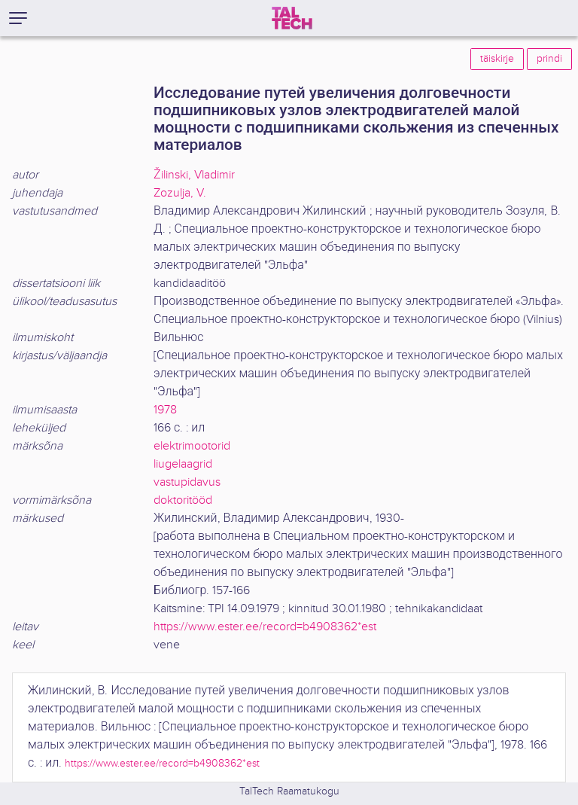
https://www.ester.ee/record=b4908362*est (265, 627)
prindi (549, 59)
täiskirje (497, 59)
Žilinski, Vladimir (194, 175)
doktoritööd (183, 500)
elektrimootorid (192, 446)
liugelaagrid (183, 464)
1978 (165, 410)
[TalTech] (292, 18)
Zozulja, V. (180, 193)
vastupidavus (187, 482)
